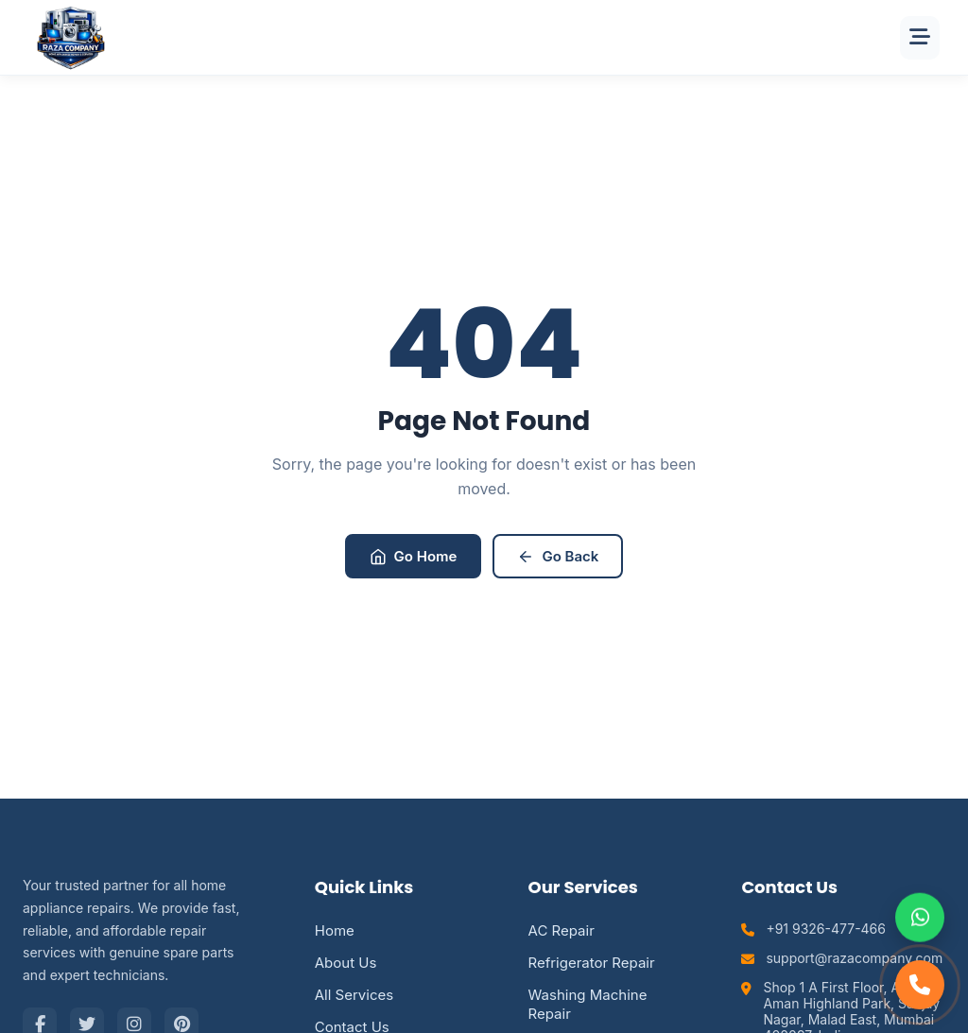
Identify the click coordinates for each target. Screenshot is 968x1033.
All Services (354, 995)
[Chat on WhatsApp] (919, 917)
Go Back (557, 556)
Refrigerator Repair (591, 963)
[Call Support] (919, 984)
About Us (346, 963)
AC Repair (561, 930)
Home (334, 930)
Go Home (414, 556)
